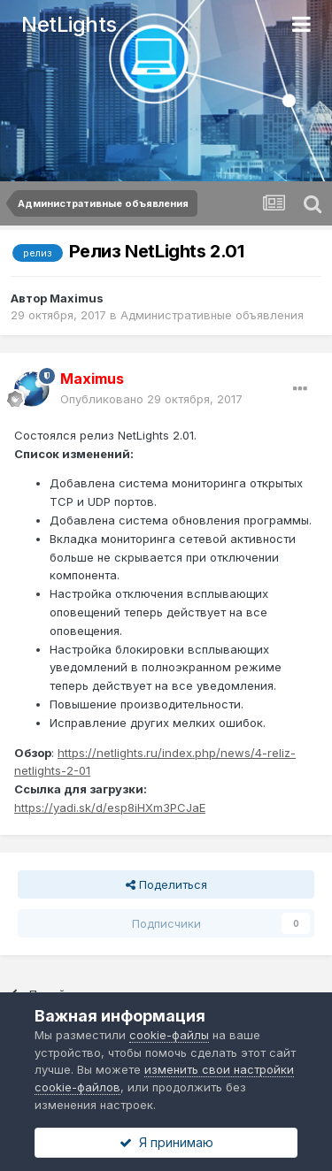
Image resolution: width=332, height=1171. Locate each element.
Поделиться (166, 884)
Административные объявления (212, 315)
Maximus (77, 298)
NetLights (69, 24)
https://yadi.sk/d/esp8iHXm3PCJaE (109, 807)
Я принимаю (166, 1142)
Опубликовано (151, 399)
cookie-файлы (169, 1035)
